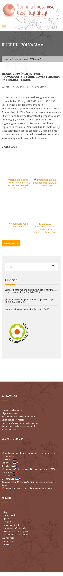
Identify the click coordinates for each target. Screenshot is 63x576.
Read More (11, 243)
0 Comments (40, 87)
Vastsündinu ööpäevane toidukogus (18, 416)
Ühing (4, 512)
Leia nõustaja (8, 538)
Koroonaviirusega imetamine (19, 309)
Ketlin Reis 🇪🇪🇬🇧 (9, 466)
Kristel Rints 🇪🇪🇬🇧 (10, 472)
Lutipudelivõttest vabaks (13, 420)
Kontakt (7, 522)
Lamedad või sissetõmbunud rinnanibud (20, 423)
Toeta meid (9, 515)
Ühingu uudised (11, 525)
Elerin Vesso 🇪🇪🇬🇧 (10, 462)
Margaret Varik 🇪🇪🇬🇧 (12, 479)
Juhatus (7, 518)
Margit (5, 87)
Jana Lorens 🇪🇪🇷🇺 (10, 459)
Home (6, 59)
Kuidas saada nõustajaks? (16, 531)
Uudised (5, 544)
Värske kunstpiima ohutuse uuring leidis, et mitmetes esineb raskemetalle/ (31, 291)
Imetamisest (7, 541)
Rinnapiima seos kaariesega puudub (19, 426)
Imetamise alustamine (12, 410)
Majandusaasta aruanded (16, 534)
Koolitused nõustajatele (15, 528)
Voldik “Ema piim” (10, 429)
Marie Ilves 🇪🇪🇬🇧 (10, 475)
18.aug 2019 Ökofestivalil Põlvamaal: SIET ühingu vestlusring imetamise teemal (31, 77)
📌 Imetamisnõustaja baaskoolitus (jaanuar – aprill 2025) (30, 300)
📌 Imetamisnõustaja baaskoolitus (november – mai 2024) (29, 488)
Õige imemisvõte (10, 413)
